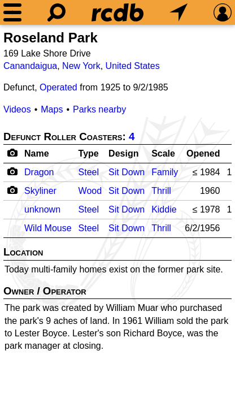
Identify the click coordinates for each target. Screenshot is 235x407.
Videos (17, 109)
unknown (42, 209)
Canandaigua (30, 66)
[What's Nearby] (178, 12)
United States (133, 66)
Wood (90, 191)
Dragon (39, 172)
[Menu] (12, 12)
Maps (52, 109)
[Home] (117, 12)
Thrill (161, 191)
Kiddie (163, 209)
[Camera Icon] (12, 171)
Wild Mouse (48, 228)
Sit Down (126, 172)
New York (81, 66)
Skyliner (40, 191)
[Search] (56, 12)
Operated (58, 87)
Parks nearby (99, 109)
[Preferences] (223, 12)
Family (164, 172)
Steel (89, 172)
